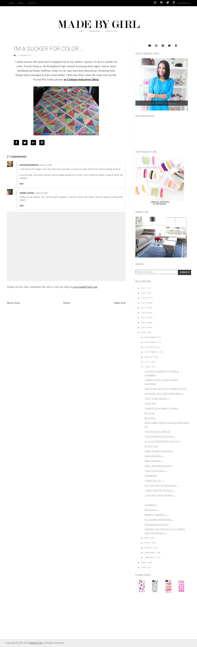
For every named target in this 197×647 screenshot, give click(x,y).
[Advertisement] (160, 617)
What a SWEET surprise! (159, 451)
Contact (32, 3)
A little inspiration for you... (163, 441)
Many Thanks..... (154, 461)
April (148, 543)
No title (150, 413)
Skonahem (151, 476)
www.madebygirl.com (85, 286)
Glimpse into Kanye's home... (162, 408)
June (147, 367)
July (147, 362)
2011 (143, 318)
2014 (143, 303)
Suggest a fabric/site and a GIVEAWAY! (162, 373)
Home (11, 3)
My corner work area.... (159, 520)
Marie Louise (27, 193)
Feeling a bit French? (158, 432)
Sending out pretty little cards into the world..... (165, 531)
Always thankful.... (156, 515)
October (150, 347)
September (151, 352)
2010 (143, 323)
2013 (143, 308)
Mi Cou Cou (151, 446)
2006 (143, 567)
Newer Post (13, 302)
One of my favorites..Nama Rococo (166, 389)
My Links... (151, 418)
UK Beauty (151, 505)
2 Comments (24, 55)
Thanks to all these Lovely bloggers (161, 382)
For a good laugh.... (157, 398)
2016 (143, 293)
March (148, 548)
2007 (143, 562)
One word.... (152, 510)
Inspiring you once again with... (164, 394)
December (150, 337)
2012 (143, 313)
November (150, 342)
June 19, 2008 (46, 165)
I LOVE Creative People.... (160, 490)
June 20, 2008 (41, 193)
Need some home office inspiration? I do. (167, 425)
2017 (143, 288)
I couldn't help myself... (160, 495)
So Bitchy (150, 403)
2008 (143, 332)
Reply (22, 183)
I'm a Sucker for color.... (160, 436)
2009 (143, 328)
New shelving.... (154, 456)
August (149, 357)
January (150, 558)
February (150, 553)
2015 (143, 298)
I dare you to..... (155, 481)
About (21, 3)
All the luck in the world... (162, 485)
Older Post (119, 302)
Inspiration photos (157, 525)
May (147, 538)
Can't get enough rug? (159, 466)
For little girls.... (156, 471)
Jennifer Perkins (29, 165)
